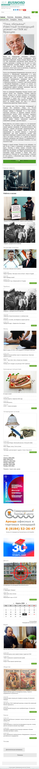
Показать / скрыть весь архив (11, 469)
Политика (10, 17)
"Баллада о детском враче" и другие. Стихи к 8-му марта (17, 450)
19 (34, 612)
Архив (21, 160)
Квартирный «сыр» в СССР (10, 597)
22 (15, 614)
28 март (4, 588)
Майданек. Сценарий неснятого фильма (13, 311)
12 (34, 610)
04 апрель (5, 733)
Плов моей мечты (7, 402)
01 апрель (5, 397)
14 (10, 612)
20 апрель (5, 660)
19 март (4, 404)
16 (20, 612)
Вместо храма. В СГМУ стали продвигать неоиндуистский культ (19, 350)
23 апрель (5, 652)
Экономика (18, 17)
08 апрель (5, 353)
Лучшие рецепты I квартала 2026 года (12, 398)
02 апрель (5, 441)
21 (10, 614)
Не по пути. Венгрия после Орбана (12, 268)
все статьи (34, 408)
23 (20, 614)
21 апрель (5, 656)
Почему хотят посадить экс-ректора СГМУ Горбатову (16, 363)
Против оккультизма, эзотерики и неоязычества (15, 649)
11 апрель (5, 728)
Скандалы (13, 19)
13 (6, 612)
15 (15, 612)
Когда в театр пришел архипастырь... (12, 661)
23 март (4, 314)
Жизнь (20, 19)
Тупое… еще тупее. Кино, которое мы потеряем (15, 360)
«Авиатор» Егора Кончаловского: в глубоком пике (15, 316)
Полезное (20, 755)
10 (24, 610)
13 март (4, 592)
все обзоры (34, 325)
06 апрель (5, 272)
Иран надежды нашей (8, 277)
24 (24, 614)
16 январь (5, 322)
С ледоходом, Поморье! (9, 590)
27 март (4, 401)
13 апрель (5, 723)
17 (24, 612)
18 (29, 612)
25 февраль (5, 279)
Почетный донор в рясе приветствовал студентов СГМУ (17, 654)
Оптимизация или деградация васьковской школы (15, 585)
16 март (4, 445)
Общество (26, 17)
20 (6, 614)
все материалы (33, 365)
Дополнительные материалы (14, 749)
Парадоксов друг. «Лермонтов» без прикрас (14, 323)
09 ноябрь (13, 160)
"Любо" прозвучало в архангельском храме (14, 657)
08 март (4, 448)
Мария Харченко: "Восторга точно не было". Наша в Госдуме (18, 273)
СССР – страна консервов (10, 406)
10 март (4, 318)
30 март (4, 358)
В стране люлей (7, 394)
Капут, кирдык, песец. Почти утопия (12, 446)
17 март (4, 362)
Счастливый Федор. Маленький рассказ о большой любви (17, 442)
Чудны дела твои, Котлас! (9, 593)
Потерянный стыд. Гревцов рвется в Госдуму (14, 281)
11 (29, 610)
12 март (4, 596)
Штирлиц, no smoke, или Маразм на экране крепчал (16, 319)
